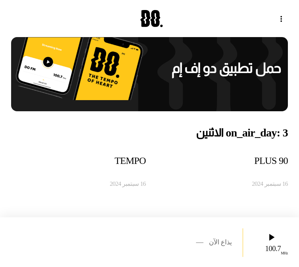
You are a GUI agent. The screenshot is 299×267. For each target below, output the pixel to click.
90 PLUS (271, 160)
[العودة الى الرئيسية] (149, 18)
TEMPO (130, 160)
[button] (284, 18)
